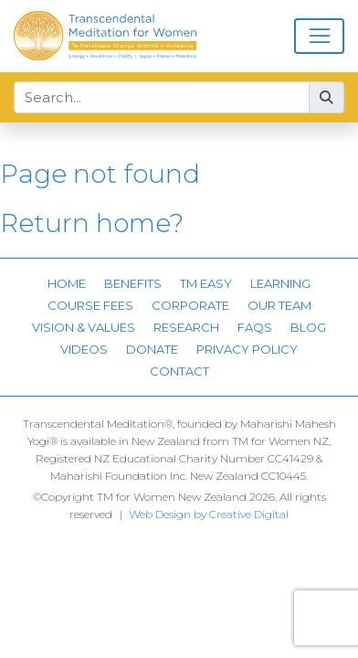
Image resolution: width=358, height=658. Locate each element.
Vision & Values (83, 327)
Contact (179, 371)
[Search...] (162, 97)
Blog (308, 327)
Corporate (190, 305)
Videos (84, 349)
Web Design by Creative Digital (209, 514)
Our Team (279, 305)
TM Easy (206, 283)
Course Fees (90, 305)
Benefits (133, 283)
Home (66, 283)
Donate (152, 349)
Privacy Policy (247, 349)
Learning (280, 283)
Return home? (92, 223)
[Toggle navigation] (319, 36)
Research (186, 327)
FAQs (254, 327)
